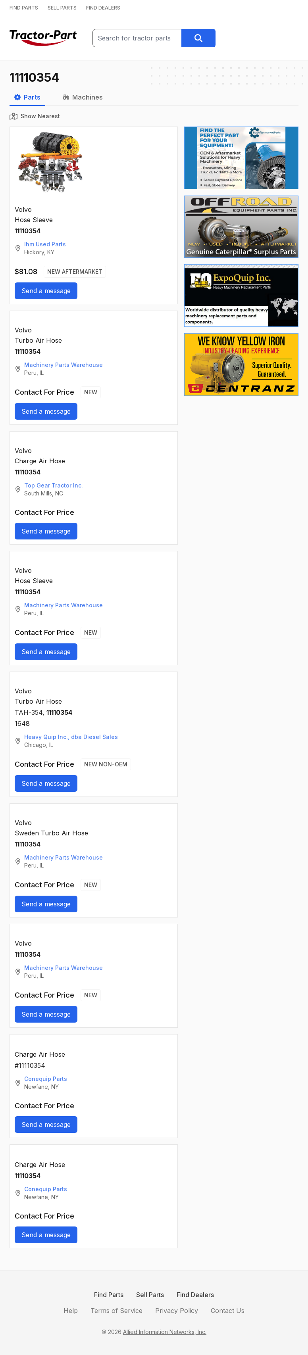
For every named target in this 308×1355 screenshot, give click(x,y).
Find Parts (108, 1295)
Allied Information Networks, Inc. (164, 1331)
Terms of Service (116, 1311)
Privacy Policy (176, 1311)
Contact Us (227, 1311)
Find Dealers (195, 1295)
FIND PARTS (24, 8)
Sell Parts (150, 1295)
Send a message (46, 291)
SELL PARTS (62, 8)
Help (71, 1311)
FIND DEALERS (103, 8)
